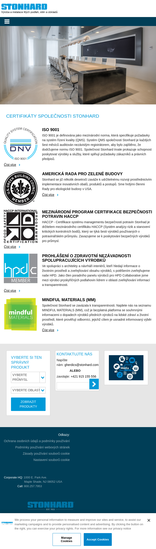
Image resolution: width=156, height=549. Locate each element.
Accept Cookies (98, 539)
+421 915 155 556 (83, 376)
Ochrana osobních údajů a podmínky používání (37, 441)
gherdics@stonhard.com (81, 365)
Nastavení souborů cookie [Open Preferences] (51, 460)
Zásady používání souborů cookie (46, 453)
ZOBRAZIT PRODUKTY (28, 404)
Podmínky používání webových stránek (42, 447)
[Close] (149, 520)
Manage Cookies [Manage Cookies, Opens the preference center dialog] (66, 539)
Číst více (10, 164)
